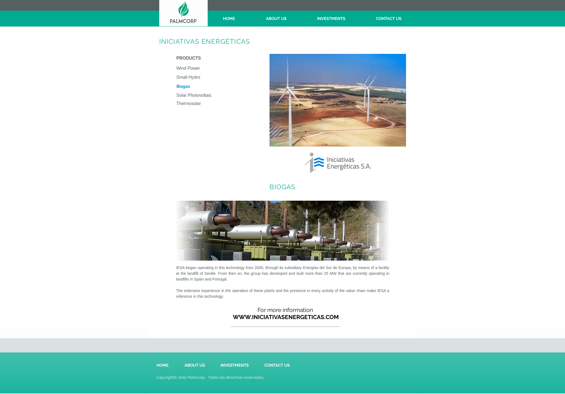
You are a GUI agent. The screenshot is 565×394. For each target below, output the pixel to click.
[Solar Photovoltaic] (204, 95)
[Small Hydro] (204, 77)
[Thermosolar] (204, 103)
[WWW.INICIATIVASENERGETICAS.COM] (286, 317)
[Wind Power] (204, 68)
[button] (204, 86)
